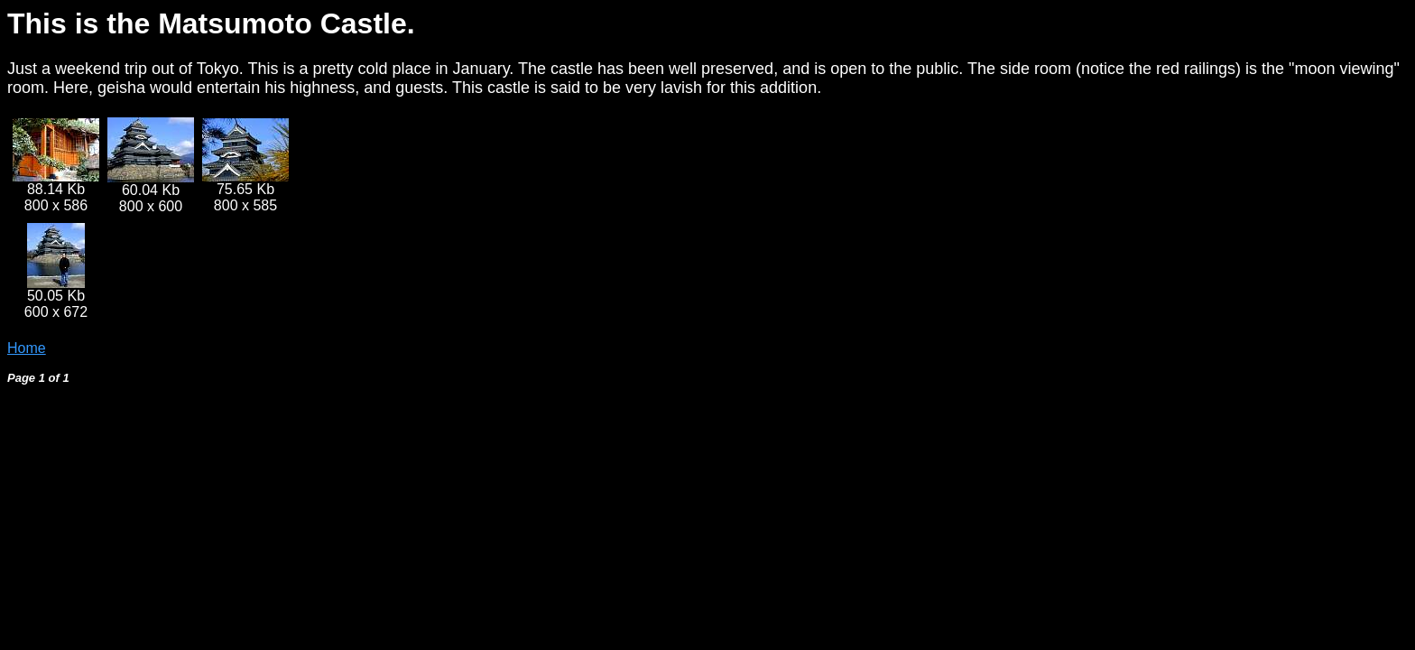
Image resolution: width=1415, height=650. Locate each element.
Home (26, 348)
